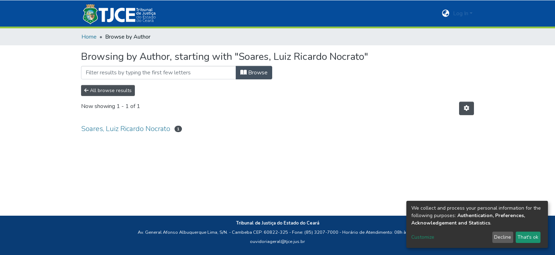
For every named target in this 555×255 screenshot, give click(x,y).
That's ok (527, 237)
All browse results (108, 90)
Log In (460, 13)
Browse (254, 72)
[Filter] (158, 72)
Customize (422, 237)
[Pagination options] (466, 108)
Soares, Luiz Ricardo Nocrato (125, 129)
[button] (446, 13)
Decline (502, 237)
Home (89, 37)
